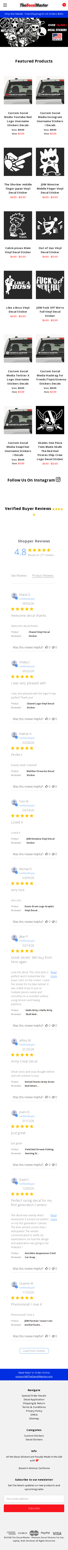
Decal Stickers (34, 1439)
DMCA (34, 1414)
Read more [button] (54, 974)
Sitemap (34, 1418)
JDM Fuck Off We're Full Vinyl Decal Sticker (50, 312)
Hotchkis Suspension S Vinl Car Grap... (40, 1255)
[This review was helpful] (46, 647)
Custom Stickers (34, 1435)
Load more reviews (34, 1350)
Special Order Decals (34, 1395)
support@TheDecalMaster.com (34, 1376)
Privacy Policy (34, 1410)
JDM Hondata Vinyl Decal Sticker (40, 840)
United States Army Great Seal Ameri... (39, 1083)
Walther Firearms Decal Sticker (40, 773)
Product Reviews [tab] (43, 576)
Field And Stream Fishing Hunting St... (39, 1151)
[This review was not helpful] (53, 647)
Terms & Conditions (34, 1407)
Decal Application (34, 1399)
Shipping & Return (34, 1403)
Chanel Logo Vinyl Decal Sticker (40, 705)
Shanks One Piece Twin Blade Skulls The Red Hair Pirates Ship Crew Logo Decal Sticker (50, 451)
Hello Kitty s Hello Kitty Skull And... (39, 1012)
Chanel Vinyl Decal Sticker (39, 634)
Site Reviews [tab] (19, 576)
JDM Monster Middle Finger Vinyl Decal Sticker (50, 188)
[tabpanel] (34, 975)
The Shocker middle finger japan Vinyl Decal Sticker (18, 188)
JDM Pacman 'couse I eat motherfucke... (38, 1322)
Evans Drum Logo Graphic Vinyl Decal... (39, 908)
